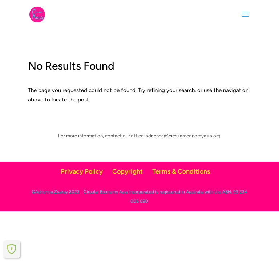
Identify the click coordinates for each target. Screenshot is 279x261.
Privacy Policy (82, 171)
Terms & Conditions (181, 171)
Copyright (127, 171)
